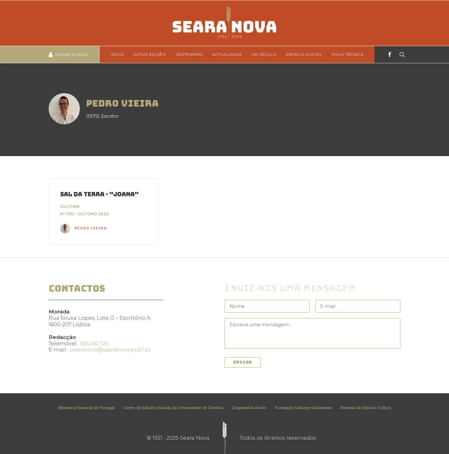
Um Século (264, 54)
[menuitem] (119, 54)
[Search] (400, 54)
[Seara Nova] (224, 23)
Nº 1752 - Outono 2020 (84, 214)
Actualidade (227, 54)
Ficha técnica (348, 54)
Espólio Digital (304, 54)
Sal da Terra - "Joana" (99, 194)
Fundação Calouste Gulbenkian (303, 407)
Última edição (149, 54)
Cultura (70, 206)
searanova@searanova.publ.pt (110, 349)
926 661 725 (94, 343)
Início (117, 54)
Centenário (189, 54)
